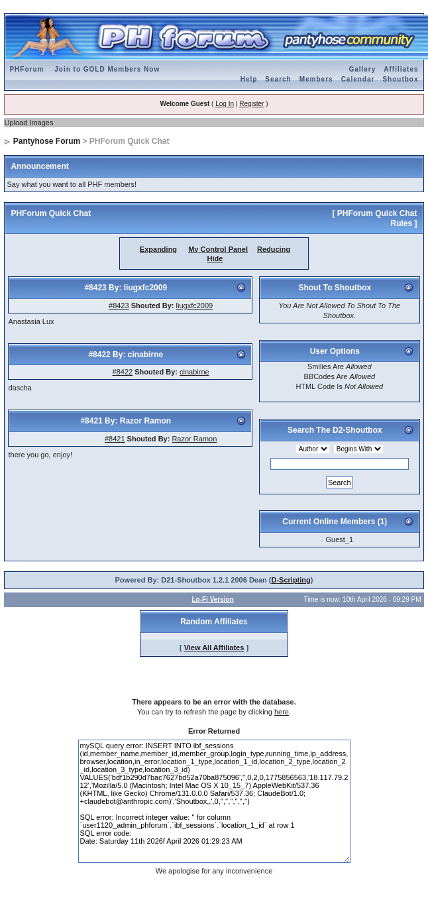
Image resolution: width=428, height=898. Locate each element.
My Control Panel (218, 249)
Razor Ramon (194, 439)
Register (251, 103)
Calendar (358, 79)
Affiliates (401, 69)
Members (316, 79)
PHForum (26, 69)
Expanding (158, 249)
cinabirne (194, 372)
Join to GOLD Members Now (107, 69)
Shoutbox (400, 79)
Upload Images (28, 123)
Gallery (362, 69)
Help (249, 79)
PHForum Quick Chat (51, 213)
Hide (215, 258)
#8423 (119, 305)
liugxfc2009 (194, 305)
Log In (224, 103)
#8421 (115, 439)
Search (278, 79)
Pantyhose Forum (46, 141)
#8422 (123, 372)
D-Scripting (291, 580)
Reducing (273, 249)
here (281, 712)
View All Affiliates (214, 647)
